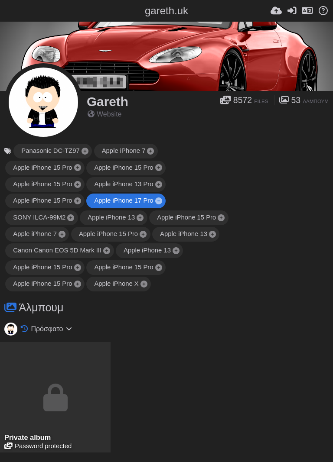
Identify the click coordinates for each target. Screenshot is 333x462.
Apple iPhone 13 (111, 217)
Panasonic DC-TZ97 (50, 150)
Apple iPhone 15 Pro (42, 167)
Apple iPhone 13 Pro (123, 184)
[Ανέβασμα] (276, 11)
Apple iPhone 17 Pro (123, 200)
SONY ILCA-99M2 (39, 217)
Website (105, 114)
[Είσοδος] (291, 11)
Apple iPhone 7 (124, 150)
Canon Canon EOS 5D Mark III (57, 250)
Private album (27, 437)
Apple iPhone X (116, 283)
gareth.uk (166, 10)
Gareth (107, 101)
